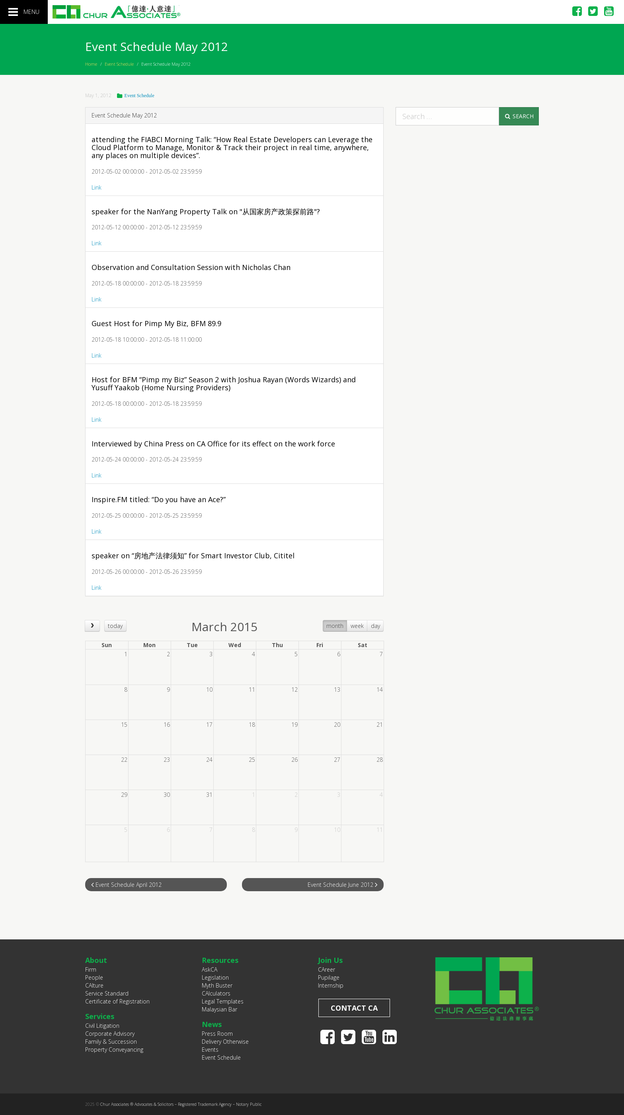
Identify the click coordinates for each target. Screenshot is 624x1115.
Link (96, 187)
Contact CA (354, 1008)
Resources (220, 960)
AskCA (209, 969)
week (357, 626)
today (115, 626)
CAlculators (216, 993)
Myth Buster (217, 985)
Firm (90, 969)
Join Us (330, 960)
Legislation (215, 977)
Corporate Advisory (110, 1033)
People (94, 977)
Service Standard (107, 993)
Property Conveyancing (114, 1049)
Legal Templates (223, 1001)
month (334, 626)
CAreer (326, 969)
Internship (330, 985)
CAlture (94, 985)
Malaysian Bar (219, 1009)
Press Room (217, 1033)
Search (519, 116)
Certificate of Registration (117, 1001)
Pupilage (328, 977)
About (96, 960)
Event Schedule (119, 64)
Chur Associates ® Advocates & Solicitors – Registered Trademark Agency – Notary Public (180, 1104)
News (212, 1024)
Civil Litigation (102, 1025)
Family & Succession (111, 1041)
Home (91, 64)
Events (210, 1049)
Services (99, 1016)
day (375, 626)
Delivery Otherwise (225, 1041)
